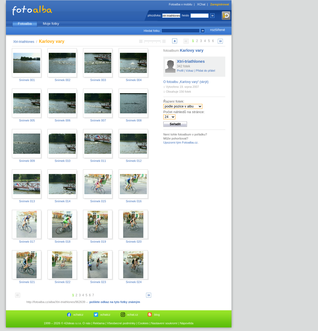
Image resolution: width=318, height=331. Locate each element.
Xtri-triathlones (23, 42)
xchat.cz (132, 314)
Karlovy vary (191, 50)
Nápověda (186, 323)
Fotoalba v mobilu (180, 4)
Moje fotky (51, 24)
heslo (185, 15)
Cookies (143, 323)
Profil (180, 70)
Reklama (99, 323)
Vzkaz (189, 70)
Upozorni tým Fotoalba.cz (180, 142)
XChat (201, 4)
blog (157, 314)
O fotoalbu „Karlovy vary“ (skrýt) (186, 82)
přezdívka (154, 15)
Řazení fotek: (173, 101)
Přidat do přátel (205, 70)
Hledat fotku (152, 30)
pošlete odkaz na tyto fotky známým (114, 302)
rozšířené (217, 30)
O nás (86, 323)
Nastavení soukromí (164, 323)
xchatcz (78, 314)
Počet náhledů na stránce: (184, 112)
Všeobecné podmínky (121, 323)
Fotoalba (25, 24)
